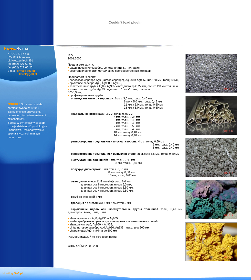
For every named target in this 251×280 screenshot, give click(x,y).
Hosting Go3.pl (13, 273)
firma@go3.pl (26, 70)
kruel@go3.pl (28, 74)
